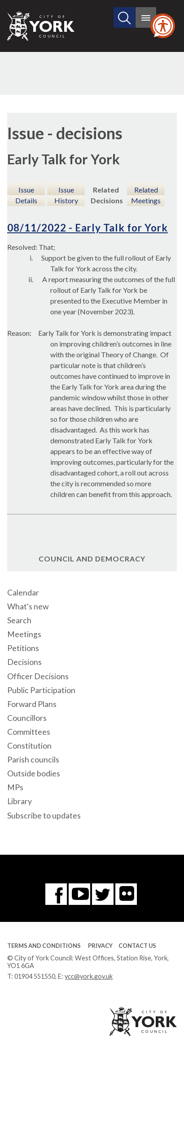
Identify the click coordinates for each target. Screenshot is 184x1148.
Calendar (23, 592)
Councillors (27, 718)
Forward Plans (32, 704)
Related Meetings (146, 195)
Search (19, 620)
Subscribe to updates (44, 815)
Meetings (24, 634)
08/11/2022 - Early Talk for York (87, 228)
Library (19, 801)
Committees (28, 732)
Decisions (24, 662)
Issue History (66, 195)
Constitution (29, 745)
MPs (15, 787)
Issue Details (26, 195)
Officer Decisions (38, 676)
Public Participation (41, 690)
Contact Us (137, 945)
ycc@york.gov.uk (89, 976)
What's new (27, 606)
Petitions (23, 648)
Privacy (100, 945)
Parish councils (33, 759)
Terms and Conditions (44, 945)
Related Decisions (107, 195)
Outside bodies (33, 773)
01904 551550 (34, 976)
